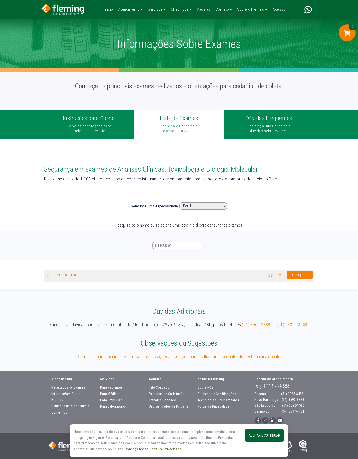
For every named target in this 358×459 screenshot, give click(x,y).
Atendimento (129, 9)
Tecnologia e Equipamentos (218, 400)
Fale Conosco (159, 387)
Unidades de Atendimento (70, 406)
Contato (222, 9)
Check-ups (180, 9)
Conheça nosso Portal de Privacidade (153, 449)
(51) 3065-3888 (256, 324)
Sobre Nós (206, 387)
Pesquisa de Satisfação (167, 394)
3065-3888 (271, 386)
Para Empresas (111, 400)
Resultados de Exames (68, 387)
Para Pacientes (111, 387)
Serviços (155, 9)
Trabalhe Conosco (162, 400)
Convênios (59, 412)
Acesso (279, 9)
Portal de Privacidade (214, 406)
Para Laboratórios (113, 406)
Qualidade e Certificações (217, 394)
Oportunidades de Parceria (168, 406)
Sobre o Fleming (250, 9)
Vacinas (203, 9)
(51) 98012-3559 (292, 324)
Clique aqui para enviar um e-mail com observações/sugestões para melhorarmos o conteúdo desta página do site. (179, 356)
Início (108, 9)
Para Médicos (110, 394)
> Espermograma (62, 274)
